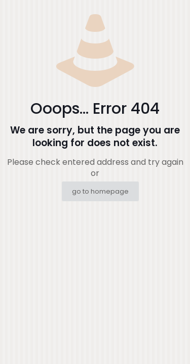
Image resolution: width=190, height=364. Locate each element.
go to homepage (100, 191)
